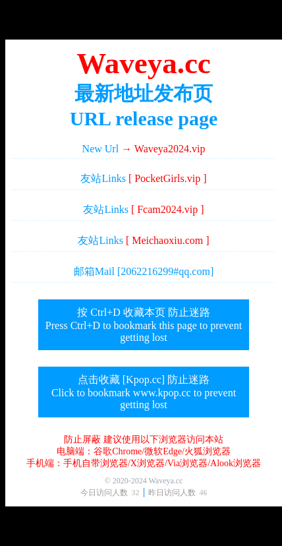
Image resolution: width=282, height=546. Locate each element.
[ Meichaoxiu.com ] (168, 240)
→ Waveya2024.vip (163, 148)
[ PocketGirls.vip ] (167, 178)
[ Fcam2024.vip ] (167, 209)
